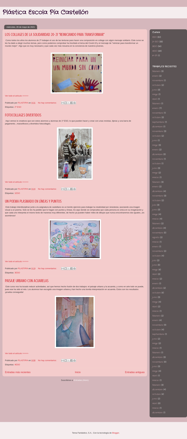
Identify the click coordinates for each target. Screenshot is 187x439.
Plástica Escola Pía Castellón (45, 12)
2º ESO (17, 107)
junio (154, 89)
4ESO (17, 364)
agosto (155, 237)
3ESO (17, 272)
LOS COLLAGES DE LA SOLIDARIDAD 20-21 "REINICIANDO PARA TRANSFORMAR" (55, 34)
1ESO (17, 193)
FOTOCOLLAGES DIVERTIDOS (23, 115)
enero (155, 75)
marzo (155, 177)
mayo (155, 94)
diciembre (157, 126)
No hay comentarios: (47, 103)
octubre (156, 85)
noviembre (157, 80)
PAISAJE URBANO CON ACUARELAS (26, 280)
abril (154, 99)
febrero (156, 71)
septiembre (158, 122)
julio (154, 205)
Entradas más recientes (18, 372)
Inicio (78, 372)
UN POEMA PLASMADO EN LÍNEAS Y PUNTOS (33, 201)
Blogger (115, 433)
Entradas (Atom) (81, 380)
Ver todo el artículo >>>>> (16, 96)
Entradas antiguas (135, 372)
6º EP (154, 55)
